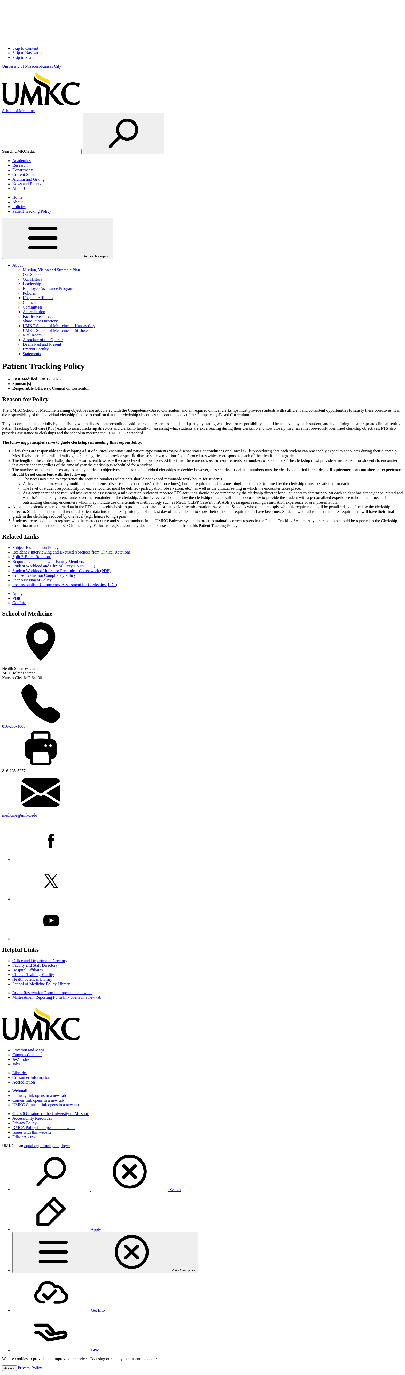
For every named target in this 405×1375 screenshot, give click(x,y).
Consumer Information (31, 1077)
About (17, 202)
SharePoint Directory (40, 321)
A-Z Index (21, 1059)
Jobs (16, 1064)
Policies (19, 206)
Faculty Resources (38, 316)
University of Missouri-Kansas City (31, 66)
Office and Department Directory (39, 960)
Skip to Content (25, 48)
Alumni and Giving (28, 179)
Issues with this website (32, 1132)
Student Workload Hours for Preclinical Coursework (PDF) (61, 571)
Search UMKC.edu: (18, 151)
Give (55, 1350)
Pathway (39, 1095)
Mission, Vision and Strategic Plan (51, 270)
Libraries (19, 1073)
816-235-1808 (14, 726)
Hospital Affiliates (38, 298)
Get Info (19, 603)
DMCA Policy (43, 1127)
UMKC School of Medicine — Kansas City (59, 326)
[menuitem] (207, 1172)
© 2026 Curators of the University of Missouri (50, 1113)
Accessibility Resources (32, 1118)
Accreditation (34, 312)
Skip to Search (24, 57)
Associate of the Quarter (43, 339)
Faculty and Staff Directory (35, 965)
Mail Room (32, 335)
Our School (32, 274)
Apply (17, 593)
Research (20, 165)
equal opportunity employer (47, 1145)
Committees (33, 307)
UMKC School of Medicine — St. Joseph (57, 330)
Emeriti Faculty (36, 349)
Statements (32, 353)
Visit (16, 598)
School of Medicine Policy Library (41, 984)
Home (17, 197)
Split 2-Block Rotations (31, 557)
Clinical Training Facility (33, 974)
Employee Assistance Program (48, 288)
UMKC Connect (45, 1105)
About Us (20, 188)
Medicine (18, 111)
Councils (30, 302)
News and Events (26, 184)
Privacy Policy (24, 1123)
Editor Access (23, 1137)
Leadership (32, 284)
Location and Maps (28, 1050)
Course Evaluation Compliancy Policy (44, 575)
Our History (33, 279)
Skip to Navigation (28, 53)
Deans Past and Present (42, 344)
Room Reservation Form (52, 992)
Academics (21, 160)
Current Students (26, 174)
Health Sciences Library (32, 979)
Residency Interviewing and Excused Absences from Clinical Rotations (71, 552)
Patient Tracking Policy (31, 211)
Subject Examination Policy (35, 547)
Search (96, 1189)
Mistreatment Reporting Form (56, 997)
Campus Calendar (27, 1055)
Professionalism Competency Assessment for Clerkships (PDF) (64, 584)
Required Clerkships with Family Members (48, 561)
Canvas (38, 1100)
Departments (23, 170)
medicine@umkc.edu (19, 815)
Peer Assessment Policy (32, 580)
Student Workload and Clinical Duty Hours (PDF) (53, 566)
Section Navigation (57, 238)
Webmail (19, 1091)
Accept (9, 1368)
